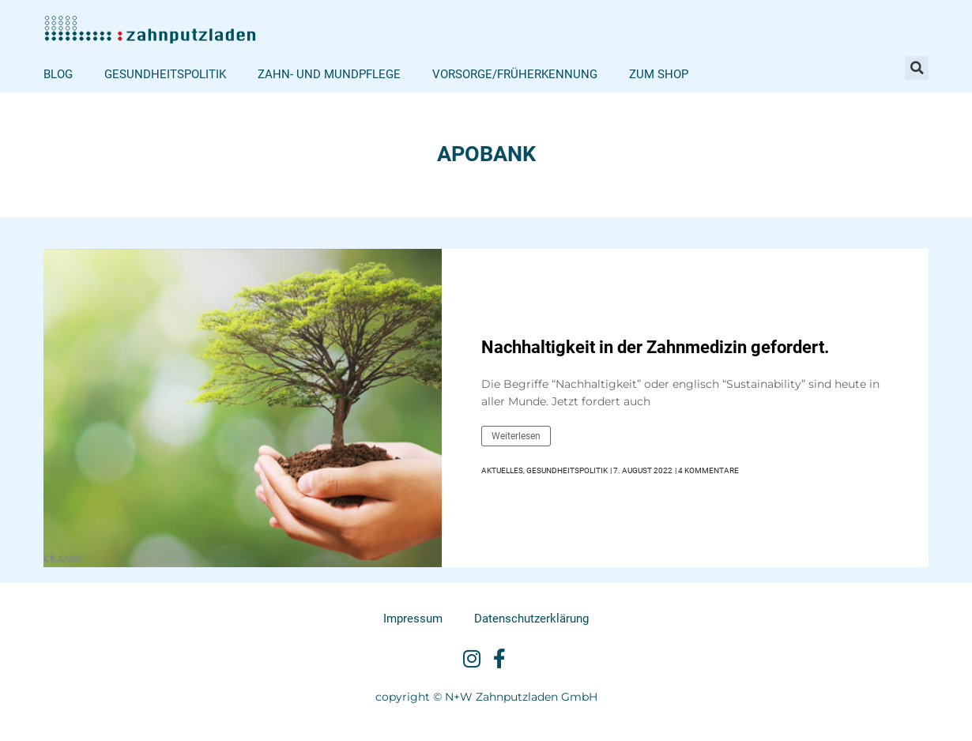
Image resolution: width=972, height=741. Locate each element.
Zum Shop (658, 74)
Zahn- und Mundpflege (329, 74)
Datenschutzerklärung (531, 618)
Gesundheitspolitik (165, 74)
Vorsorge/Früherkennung (514, 74)
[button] (917, 68)
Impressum (413, 618)
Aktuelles (502, 470)
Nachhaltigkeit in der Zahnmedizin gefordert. (655, 347)
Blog (58, 74)
